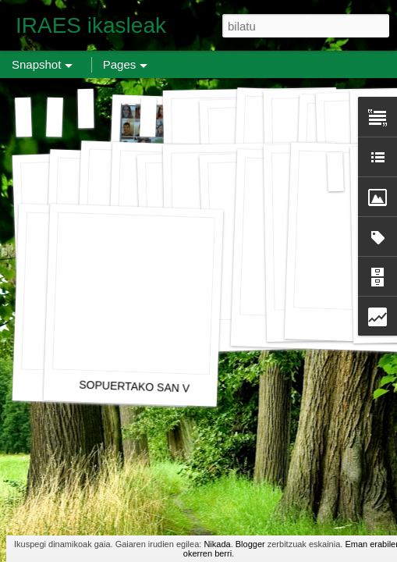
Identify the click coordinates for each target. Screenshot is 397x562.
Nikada (217, 544)
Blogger (250, 544)
